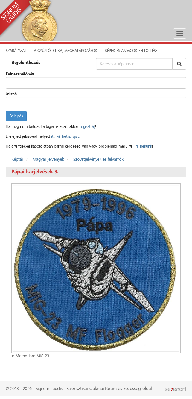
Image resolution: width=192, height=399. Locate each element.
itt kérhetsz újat (65, 136)
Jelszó (11, 94)
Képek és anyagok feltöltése (131, 50)
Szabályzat (16, 50)
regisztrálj (87, 126)
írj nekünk (143, 146)
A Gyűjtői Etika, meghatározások (65, 50)
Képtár (17, 159)
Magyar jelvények (48, 159)
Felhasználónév (20, 74)
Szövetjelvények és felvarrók (98, 159)
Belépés (16, 116)
